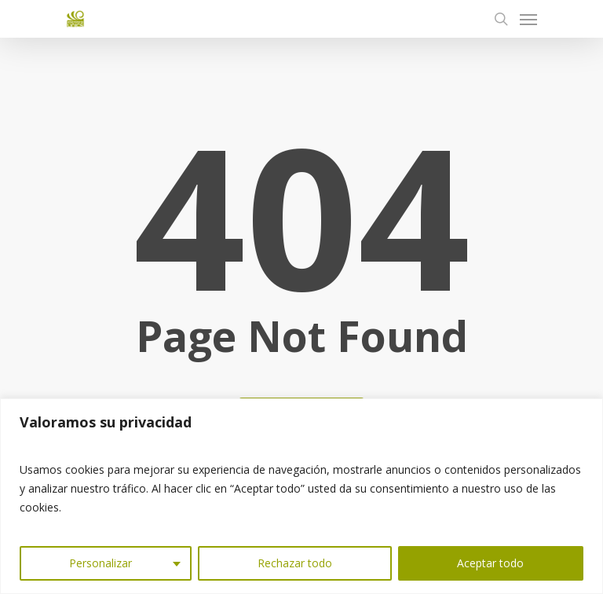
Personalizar (100, 563)
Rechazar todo (295, 563)
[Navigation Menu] (528, 19)
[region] (301, 496)
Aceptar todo (490, 563)
